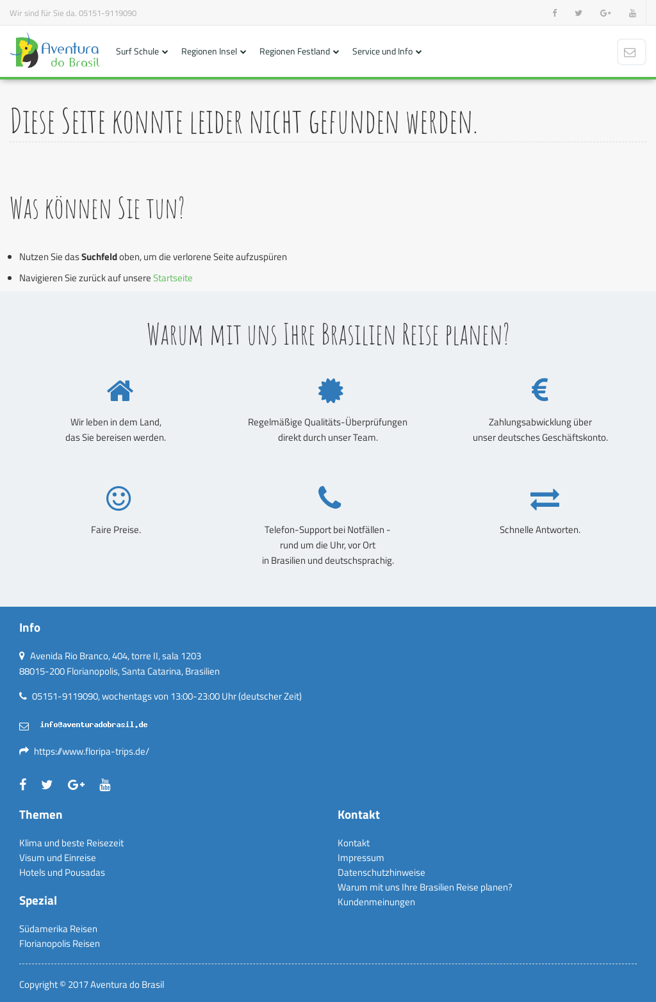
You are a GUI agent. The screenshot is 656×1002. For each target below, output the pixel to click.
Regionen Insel (209, 51)
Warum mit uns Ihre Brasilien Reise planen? (425, 887)
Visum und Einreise (57, 857)
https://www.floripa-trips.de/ (91, 751)
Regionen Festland (294, 51)
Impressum (361, 857)
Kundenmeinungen (376, 901)
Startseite (173, 277)
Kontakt (354, 842)
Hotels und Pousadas (62, 872)
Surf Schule (137, 51)
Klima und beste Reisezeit (71, 842)
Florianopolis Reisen (59, 943)
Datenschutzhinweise (381, 872)
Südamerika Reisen (58, 928)
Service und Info (382, 51)
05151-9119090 (107, 12)
